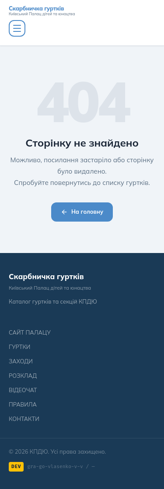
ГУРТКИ (19, 346)
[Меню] (17, 28)
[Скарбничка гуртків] (82, 11)
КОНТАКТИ (24, 418)
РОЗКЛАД (23, 375)
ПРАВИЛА (23, 404)
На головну (82, 211)
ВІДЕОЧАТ (23, 389)
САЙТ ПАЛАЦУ (30, 332)
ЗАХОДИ (21, 361)
